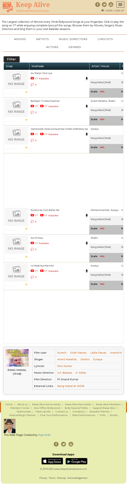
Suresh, (62, 352)
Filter (11, 59)
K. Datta (81, 372)
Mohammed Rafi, (100, 210)
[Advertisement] (60, 180)
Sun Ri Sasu (37, 238)
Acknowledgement (77, 478)
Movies (20, 39)
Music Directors (73, 39)
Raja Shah (44, 435)
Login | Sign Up (114, 10)
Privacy (43, 478)
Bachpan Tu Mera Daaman (45, 101)
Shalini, (85, 359)
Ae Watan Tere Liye (41, 73)
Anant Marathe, (99, 101)
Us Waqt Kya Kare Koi (42, 265)
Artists (42, 39)
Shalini (111, 101)
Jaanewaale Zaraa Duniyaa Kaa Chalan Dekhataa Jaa (59, 129)
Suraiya (94, 129)
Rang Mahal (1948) (101, 82)
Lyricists (105, 39)
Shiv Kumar (64, 366)
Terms (52, 478)
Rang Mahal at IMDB (70, 386)
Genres (75, 47)
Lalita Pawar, (98, 352)
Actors (52, 47)
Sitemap (61, 478)
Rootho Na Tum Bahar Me (45, 210)
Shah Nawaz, (78, 352)
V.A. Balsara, (64, 372)
